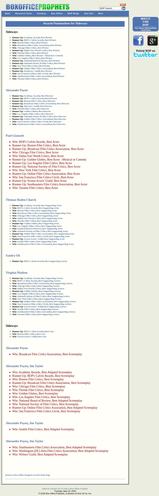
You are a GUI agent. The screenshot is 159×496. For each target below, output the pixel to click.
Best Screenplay (72, 354)
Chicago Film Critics (27, 48)
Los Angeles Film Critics (28, 58)
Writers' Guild (27, 454)
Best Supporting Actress (56, 261)
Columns (41, 13)
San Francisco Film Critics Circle (32, 73)
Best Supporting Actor (51, 205)
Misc (100, 13)
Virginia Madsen (16, 272)
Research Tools (23, 13)
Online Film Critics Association (38, 68)
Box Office (57, 13)
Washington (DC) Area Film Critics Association (48, 450)
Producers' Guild (32, 71)
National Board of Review (36, 60)
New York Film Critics (27, 66)
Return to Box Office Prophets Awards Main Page (27, 475)
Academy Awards (32, 37)
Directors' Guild (31, 106)
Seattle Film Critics (26, 241)
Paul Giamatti (15, 135)
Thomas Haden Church (21, 199)
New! (7, 13)
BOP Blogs (73, 13)
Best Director (47, 96)
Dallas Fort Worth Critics (36, 50)
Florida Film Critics (26, 53)
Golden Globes (24, 55)
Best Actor (53, 141)
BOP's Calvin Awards (34, 40)
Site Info (88, 13)
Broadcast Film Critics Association (33, 45)
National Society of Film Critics (38, 63)
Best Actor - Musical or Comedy (66, 159)
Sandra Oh (13, 255)
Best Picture (46, 37)
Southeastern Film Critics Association (34, 76)
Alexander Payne (17, 90)
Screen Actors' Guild (39, 180)
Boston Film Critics (26, 42)
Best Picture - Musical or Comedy (47, 55)
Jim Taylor (36, 366)
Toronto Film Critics (26, 79)
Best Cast (49, 331)
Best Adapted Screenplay (57, 372)
